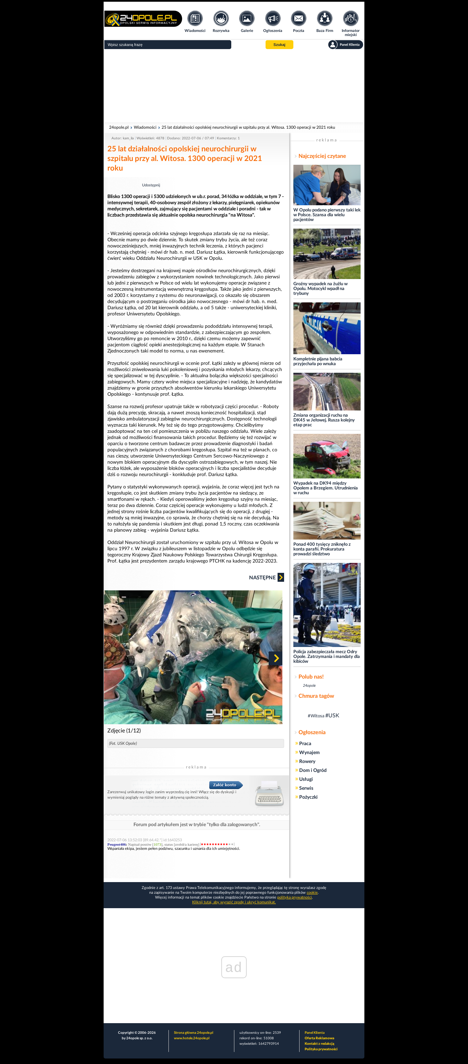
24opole (309, 685)
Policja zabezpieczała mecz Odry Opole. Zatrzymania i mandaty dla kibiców (326, 657)
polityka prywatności (294, 897)
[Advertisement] (234, 85)
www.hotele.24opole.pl (191, 1038)
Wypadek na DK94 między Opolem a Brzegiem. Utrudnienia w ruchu (325, 488)
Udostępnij (151, 185)
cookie (312, 892)
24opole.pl (119, 127)
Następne (266, 577)
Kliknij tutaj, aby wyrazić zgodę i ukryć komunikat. (234, 902)
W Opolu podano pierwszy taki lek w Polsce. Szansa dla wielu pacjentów (327, 215)
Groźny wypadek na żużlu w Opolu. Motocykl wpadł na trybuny (320, 289)
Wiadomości (145, 127)
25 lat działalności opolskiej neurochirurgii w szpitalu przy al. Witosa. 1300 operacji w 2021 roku (248, 127)
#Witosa (316, 716)
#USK (332, 715)
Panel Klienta (315, 1032)
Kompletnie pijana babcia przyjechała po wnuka (317, 361)
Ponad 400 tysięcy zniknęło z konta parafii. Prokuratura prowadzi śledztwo (322, 549)
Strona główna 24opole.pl (193, 1032)
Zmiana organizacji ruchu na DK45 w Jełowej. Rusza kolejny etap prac (324, 420)
